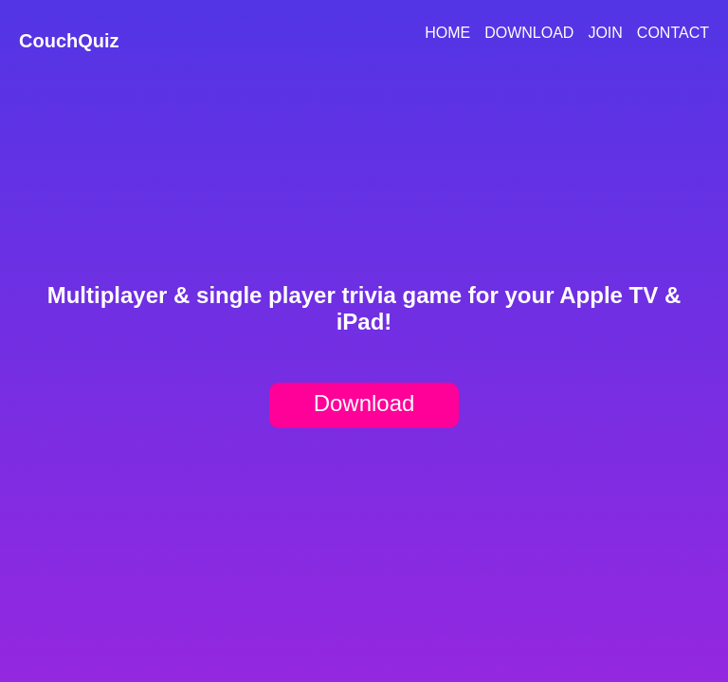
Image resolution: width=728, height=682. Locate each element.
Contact (673, 33)
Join (605, 33)
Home (447, 33)
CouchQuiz (69, 40)
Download (528, 33)
